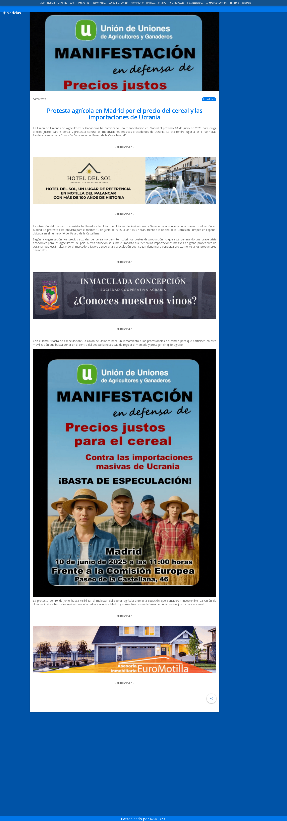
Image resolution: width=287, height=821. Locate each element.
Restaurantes (99, 3)
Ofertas (162, 3)
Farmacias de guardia (216, 3)
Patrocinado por (143, 815)
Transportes (83, 3)
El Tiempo (235, 3)
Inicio (42, 3)
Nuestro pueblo (177, 3)
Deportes (62, 3)
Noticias (51, 3)
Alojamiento (137, 3)
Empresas (151, 3)
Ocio (72, 3)
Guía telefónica (195, 3)
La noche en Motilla (118, 3)
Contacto (246, 3)
